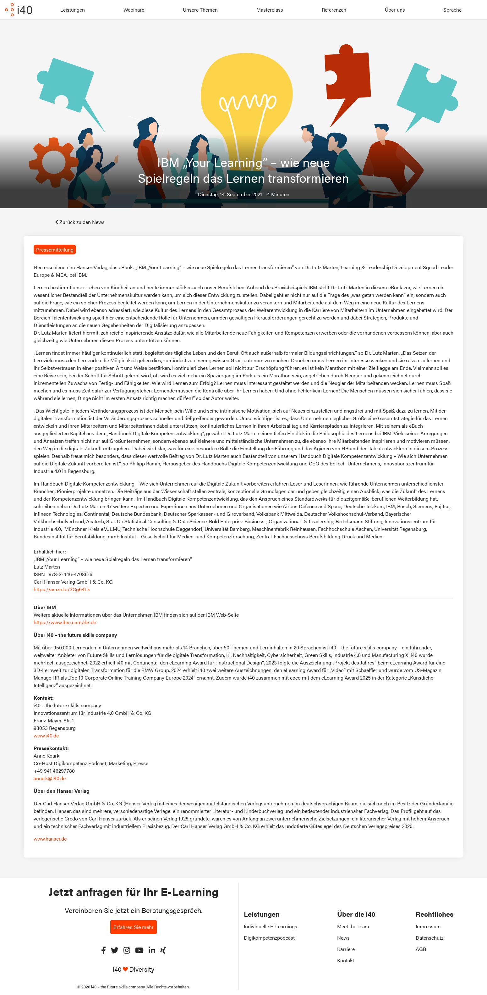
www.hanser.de (50, 838)
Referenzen (334, 9)
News (343, 937)
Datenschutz (429, 937)
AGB (421, 949)
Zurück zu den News (80, 221)
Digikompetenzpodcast (269, 937)
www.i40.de (46, 735)
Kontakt (345, 960)
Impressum (428, 926)
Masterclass (269, 9)
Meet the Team (353, 926)
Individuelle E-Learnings (270, 926)
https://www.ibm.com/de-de (65, 622)
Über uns (395, 9)
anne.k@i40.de (50, 778)
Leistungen (72, 9)
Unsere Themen (200, 9)
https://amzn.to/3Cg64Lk (62, 589)
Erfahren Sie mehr (133, 927)
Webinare (133, 9)
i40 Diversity (133, 969)
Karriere (346, 949)
